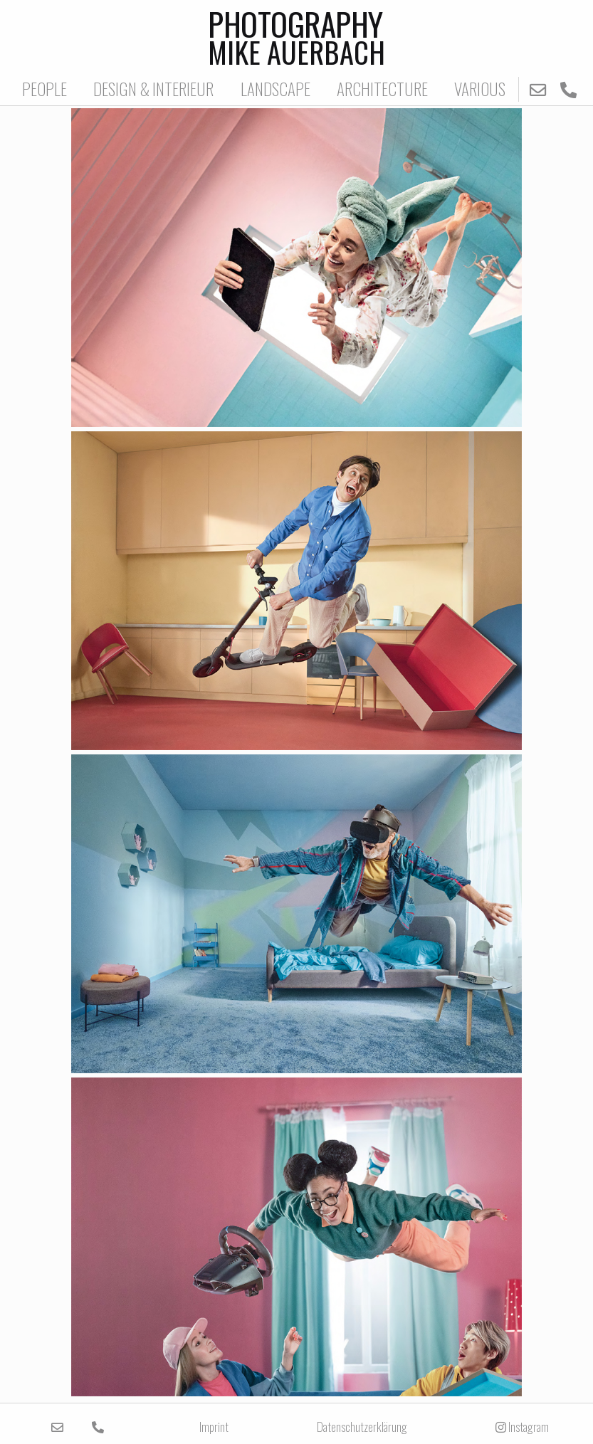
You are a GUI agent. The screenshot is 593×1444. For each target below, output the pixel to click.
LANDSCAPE (275, 88)
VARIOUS (479, 88)
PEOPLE (44, 88)
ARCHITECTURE (382, 88)
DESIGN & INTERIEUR (153, 88)
